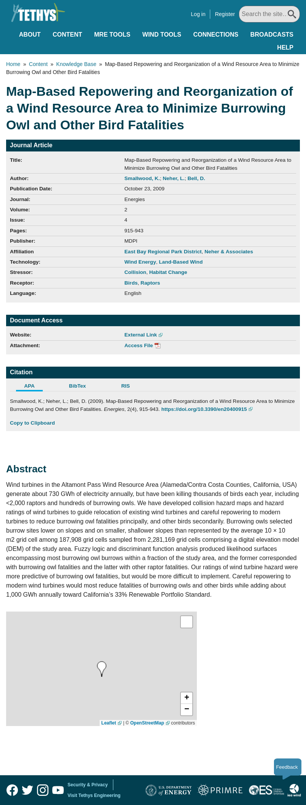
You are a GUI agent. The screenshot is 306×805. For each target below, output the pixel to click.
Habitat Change (168, 272)
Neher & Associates (229, 251)
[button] (186, 698)
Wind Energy (140, 262)
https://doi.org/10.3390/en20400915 (204, 409)
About (30, 34)
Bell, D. (196, 178)
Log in (198, 14)
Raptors (150, 283)
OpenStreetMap (147, 723)
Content (67, 34)
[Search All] (269, 14)
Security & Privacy (88, 784)
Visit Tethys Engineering (94, 795)
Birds (131, 283)
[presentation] (101, 669)
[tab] (34, 386)
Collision (135, 272)
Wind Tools (161, 34)
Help (285, 47)
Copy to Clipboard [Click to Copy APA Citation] (32, 423)
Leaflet (108, 723)
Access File (138, 345)
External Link (140, 335)
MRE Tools (112, 34)
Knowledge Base (76, 64)
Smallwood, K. (142, 178)
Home (13, 64)
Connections (215, 34)
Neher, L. (173, 178)
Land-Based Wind (181, 262)
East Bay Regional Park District (162, 251)
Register (225, 14)
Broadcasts (271, 34)
